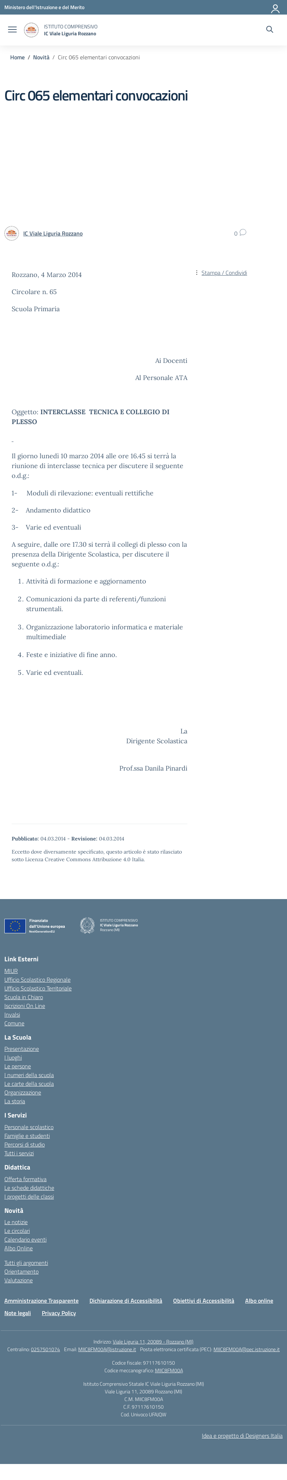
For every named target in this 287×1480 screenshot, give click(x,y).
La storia (14, 1101)
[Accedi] (276, 7)
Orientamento (21, 1271)
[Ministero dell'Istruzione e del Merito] (44, 7)
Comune (14, 1023)
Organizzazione (22, 1092)
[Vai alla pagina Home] (17, 57)
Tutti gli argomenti (26, 1262)
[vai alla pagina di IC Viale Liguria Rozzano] (53, 233)
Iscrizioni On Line (24, 1005)
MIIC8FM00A (169, 1370)
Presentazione (21, 1048)
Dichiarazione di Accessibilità (125, 1300)
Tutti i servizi (19, 1153)
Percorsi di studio (24, 1144)
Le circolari (17, 1230)
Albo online (259, 1300)
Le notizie (16, 1222)
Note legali (17, 1313)
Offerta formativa (25, 1179)
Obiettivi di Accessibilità (203, 1300)
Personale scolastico (28, 1127)
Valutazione (18, 1280)
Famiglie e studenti (27, 1135)
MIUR (11, 970)
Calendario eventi (25, 1239)
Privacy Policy (59, 1313)
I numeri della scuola (29, 1075)
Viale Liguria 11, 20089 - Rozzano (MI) (153, 1341)
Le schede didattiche (29, 1187)
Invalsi (12, 1014)
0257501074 (45, 1349)
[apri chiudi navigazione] (12, 30)
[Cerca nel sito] (269, 30)
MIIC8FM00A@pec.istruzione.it (247, 1349)
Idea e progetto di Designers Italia (242, 1435)
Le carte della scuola (29, 1083)
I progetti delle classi (29, 1196)
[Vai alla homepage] (31, 30)
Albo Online (18, 1248)
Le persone (17, 1066)
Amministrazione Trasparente (41, 1300)
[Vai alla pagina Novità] (41, 57)
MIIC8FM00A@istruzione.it (107, 1349)
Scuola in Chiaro (23, 997)
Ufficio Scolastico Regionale (37, 979)
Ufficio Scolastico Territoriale (38, 988)
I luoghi (13, 1057)
